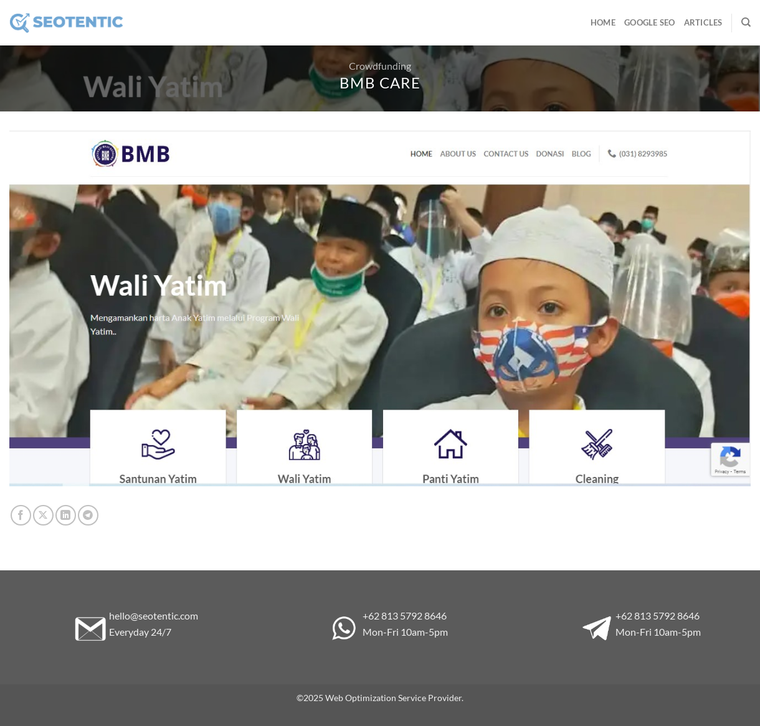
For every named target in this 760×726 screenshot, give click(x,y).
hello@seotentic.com (153, 615)
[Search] (746, 22)
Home (603, 22)
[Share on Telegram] (88, 515)
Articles (703, 22)
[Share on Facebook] (21, 515)
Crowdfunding (380, 66)
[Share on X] (43, 515)
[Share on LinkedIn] (65, 515)
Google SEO (649, 22)
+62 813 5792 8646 (405, 615)
